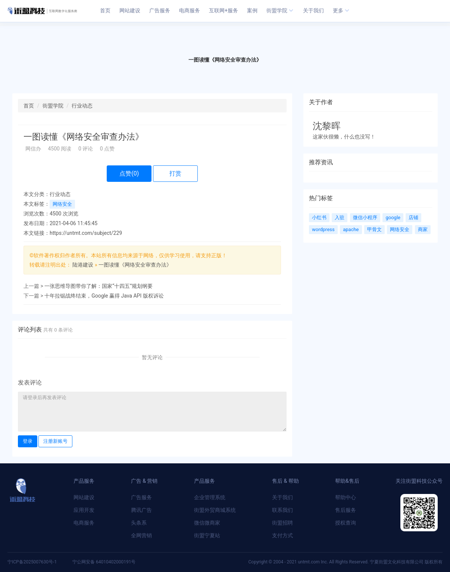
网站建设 (84, 497)
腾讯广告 (141, 510)
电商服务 (84, 523)
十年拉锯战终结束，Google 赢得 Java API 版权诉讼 (103, 296)
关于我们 (282, 497)
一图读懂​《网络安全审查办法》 (135, 265)
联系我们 (282, 510)
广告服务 (141, 497)
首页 (29, 106)
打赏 (175, 173)
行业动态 (82, 106)
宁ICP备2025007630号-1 (32, 562)
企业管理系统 (209, 497)
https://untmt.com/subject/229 (86, 233)
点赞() (129, 173)
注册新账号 (55, 441)
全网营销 (141, 535)
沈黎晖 (327, 126)
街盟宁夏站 (207, 535)
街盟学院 (53, 106)
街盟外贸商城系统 (215, 510)
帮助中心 (345, 497)
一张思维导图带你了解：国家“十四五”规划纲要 (98, 286)
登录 (27, 441)
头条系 (139, 523)
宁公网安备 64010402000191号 (103, 562)
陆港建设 (82, 265)
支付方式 (282, 535)
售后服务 (345, 510)
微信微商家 (207, 523)
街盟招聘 (282, 523)
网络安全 (62, 204)
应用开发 (84, 510)
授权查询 (345, 523)
